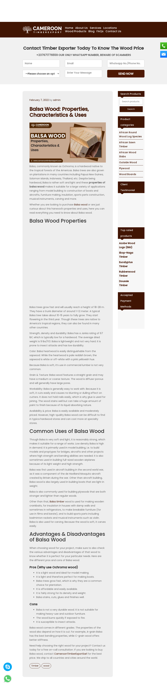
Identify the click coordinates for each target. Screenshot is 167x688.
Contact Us (113, 31)
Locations (110, 28)
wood (46, 665)
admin (57, 100)
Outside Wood (128, 162)
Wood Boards (127, 174)
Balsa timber (57, 501)
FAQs (100, 31)
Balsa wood (80, 204)
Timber (34, 665)
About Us (81, 28)
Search (131, 109)
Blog (91, 31)
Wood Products (75, 31)
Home (69, 28)
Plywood (124, 168)
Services (95, 28)
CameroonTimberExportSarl (70, 653)
